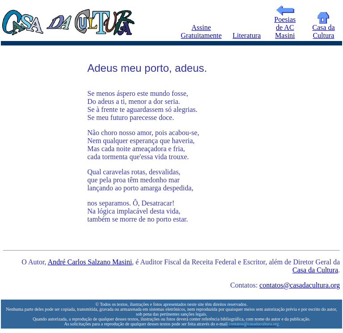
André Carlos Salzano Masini (90, 262)
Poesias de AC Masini (285, 24)
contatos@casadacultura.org (299, 285)
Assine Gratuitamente (201, 31)
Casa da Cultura (323, 28)
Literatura (247, 35)
